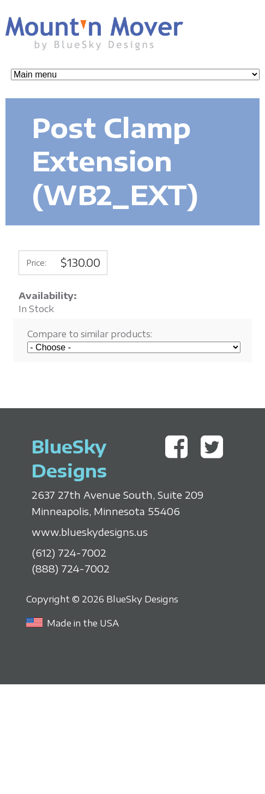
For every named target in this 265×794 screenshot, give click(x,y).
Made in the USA (83, 623)
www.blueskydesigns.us (90, 532)
